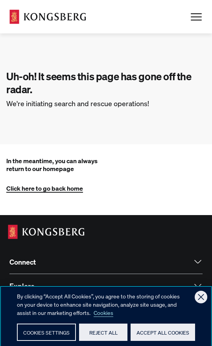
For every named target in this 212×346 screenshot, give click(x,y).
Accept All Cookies (162, 336)
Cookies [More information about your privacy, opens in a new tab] (103, 316)
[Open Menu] (196, 17)
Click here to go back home (44, 188)
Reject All (103, 336)
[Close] (201, 300)
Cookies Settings (46, 336)
